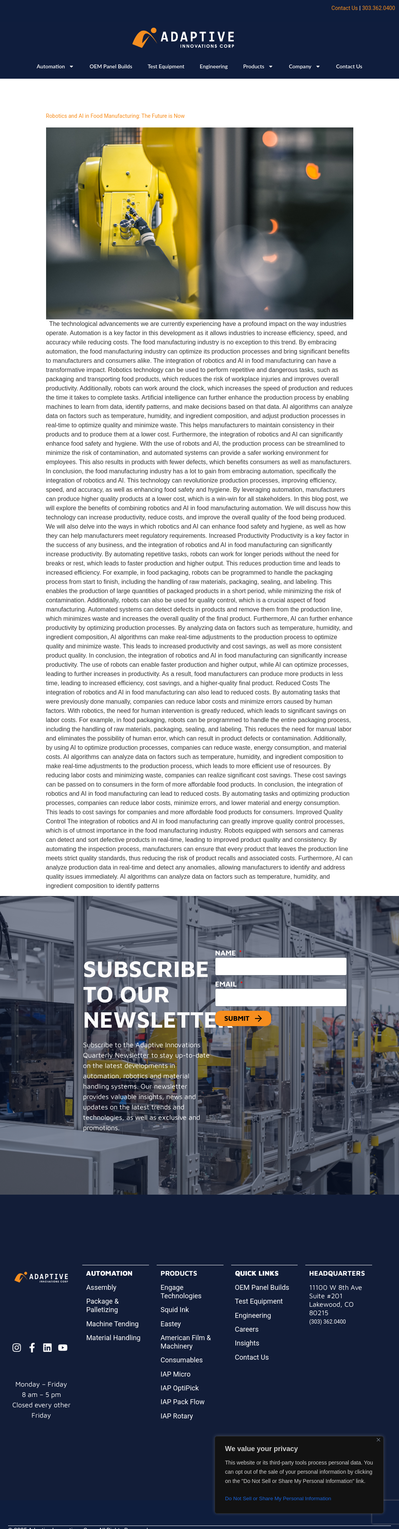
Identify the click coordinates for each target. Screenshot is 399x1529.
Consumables (182, 1360)
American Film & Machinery (186, 1342)
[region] (299, 1475)
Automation (56, 66)
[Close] (378, 1439)
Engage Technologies (181, 1291)
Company (305, 66)
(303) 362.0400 (327, 1322)
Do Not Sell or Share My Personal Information (279, 1499)
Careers (247, 1329)
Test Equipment (165, 66)
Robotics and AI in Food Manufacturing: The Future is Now (115, 116)
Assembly (101, 1287)
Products (258, 66)
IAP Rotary (177, 1416)
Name (226, 953)
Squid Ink (175, 1310)
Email (227, 984)
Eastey (171, 1324)
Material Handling (113, 1338)
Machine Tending (112, 1324)
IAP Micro (175, 1374)
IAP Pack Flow (183, 1402)
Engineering (214, 66)
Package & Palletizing (102, 1305)
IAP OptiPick (180, 1388)
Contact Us (344, 8)
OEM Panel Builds (110, 66)
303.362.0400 (378, 8)
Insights (247, 1343)
